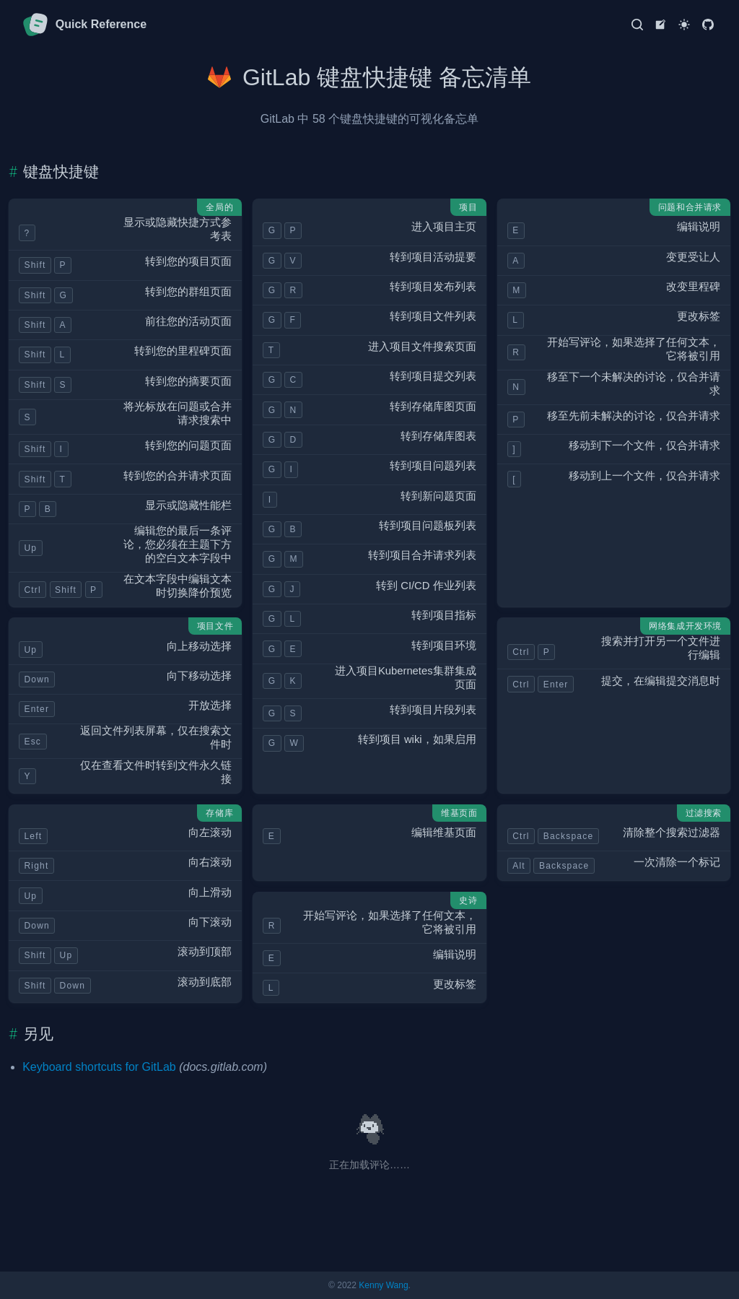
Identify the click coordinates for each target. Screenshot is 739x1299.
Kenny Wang (383, 1285)
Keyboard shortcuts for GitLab (99, 1067)
